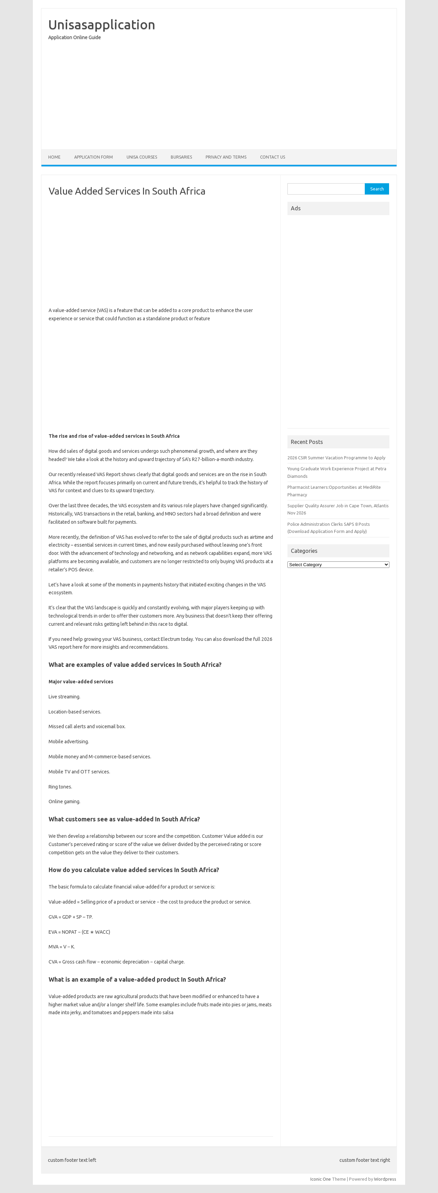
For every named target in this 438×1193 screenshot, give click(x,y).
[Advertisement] (219, 97)
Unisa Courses (142, 157)
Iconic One (320, 1179)
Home (54, 157)
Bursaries (181, 157)
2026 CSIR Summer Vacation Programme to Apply (336, 457)
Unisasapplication (101, 24)
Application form (93, 157)
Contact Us (272, 157)
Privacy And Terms (226, 157)
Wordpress (385, 1179)
